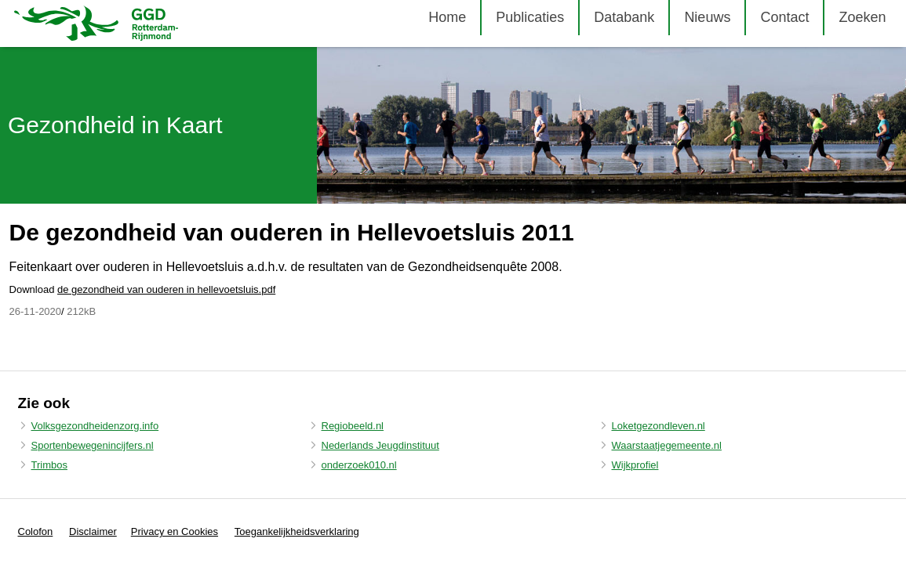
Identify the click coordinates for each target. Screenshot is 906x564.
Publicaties (530, 17)
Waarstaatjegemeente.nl (667, 445)
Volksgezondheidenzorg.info (95, 426)
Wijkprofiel (635, 465)
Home (447, 17)
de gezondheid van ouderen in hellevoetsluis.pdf (166, 289)
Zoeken (862, 17)
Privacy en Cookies (174, 531)
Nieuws (707, 17)
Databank (624, 17)
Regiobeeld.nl (353, 426)
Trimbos (49, 465)
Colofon (35, 531)
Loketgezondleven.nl (658, 426)
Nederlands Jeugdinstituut (380, 445)
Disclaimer (93, 531)
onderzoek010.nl (359, 465)
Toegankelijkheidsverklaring (297, 531)
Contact (784, 17)
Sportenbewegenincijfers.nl (92, 445)
